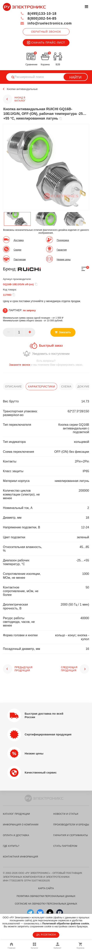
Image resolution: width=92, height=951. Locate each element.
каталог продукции (16, 814)
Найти (75, 77)
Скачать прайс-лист (46, 42)
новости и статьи (65, 814)
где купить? (11, 846)
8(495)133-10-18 (38, 14)
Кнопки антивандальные (22, 89)
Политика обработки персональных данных (46, 896)
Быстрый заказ (51, 345)
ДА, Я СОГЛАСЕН (46, 934)
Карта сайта (46, 888)
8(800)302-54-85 (38, 18)
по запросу (29, 310)
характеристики (41, 386)
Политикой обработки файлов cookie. (66, 923)
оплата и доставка (16, 835)
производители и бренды (71, 824)
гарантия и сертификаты (70, 835)
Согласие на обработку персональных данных (46, 903)
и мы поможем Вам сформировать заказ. (46, 362)
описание (13, 386)
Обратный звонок (46, 31)
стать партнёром (65, 846)
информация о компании (21, 824)
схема (66, 386)
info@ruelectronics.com (46, 23)
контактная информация (20, 856)
